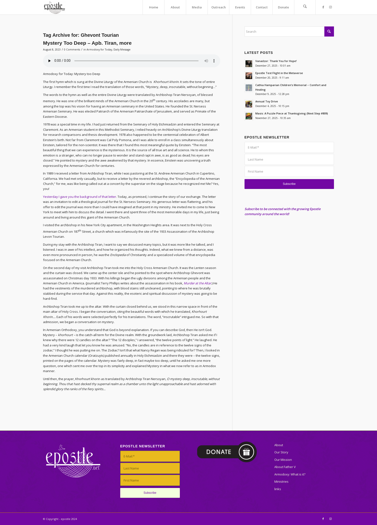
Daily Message (122, 49)
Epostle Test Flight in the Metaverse (279, 73)
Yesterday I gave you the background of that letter (79, 196)
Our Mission (283, 459)
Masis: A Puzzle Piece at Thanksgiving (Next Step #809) (291, 113)
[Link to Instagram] (330, 7)
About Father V (285, 467)
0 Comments (72, 49)
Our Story (281, 452)
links (277, 489)
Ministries (281, 481)
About (278, 445)
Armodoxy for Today (99, 49)
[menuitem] (153, 7)
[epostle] (54, 7)
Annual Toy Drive (266, 101)
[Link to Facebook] (323, 7)
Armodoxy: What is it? (289, 474)
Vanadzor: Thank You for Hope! (276, 61)
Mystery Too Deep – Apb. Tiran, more (87, 43)
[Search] (305, 7)
